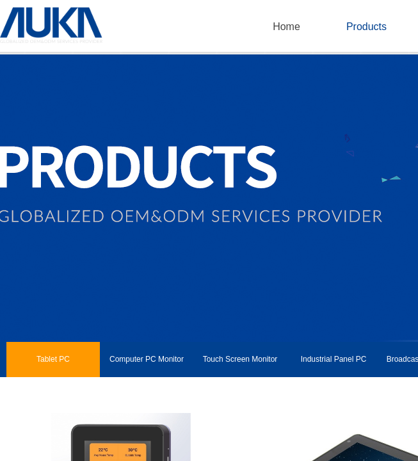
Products (366, 26)
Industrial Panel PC (334, 359)
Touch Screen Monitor (240, 359)
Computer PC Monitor (146, 359)
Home (286, 26)
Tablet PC (53, 359)
